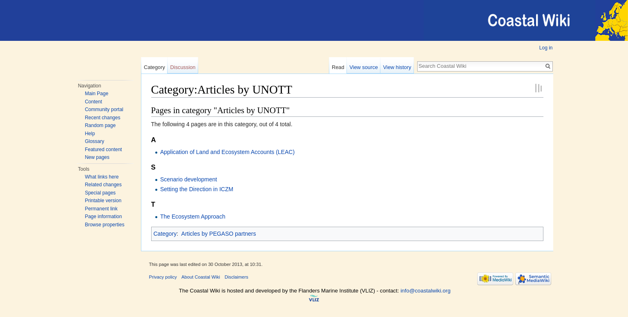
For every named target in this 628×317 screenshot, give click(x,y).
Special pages (100, 193)
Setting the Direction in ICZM (196, 189)
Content (93, 102)
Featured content (103, 149)
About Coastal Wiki (200, 277)
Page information (103, 216)
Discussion (183, 67)
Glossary (94, 141)
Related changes (103, 185)
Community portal (104, 109)
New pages (97, 157)
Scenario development (188, 179)
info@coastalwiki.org (425, 291)
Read (338, 67)
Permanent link (101, 209)
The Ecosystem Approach (193, 216)
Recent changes (103, 118)
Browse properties (105, 225)
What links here (102, 177)
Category (154, 67)
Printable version (103, 200)
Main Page (96, 93)
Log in (546, 48)
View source (363, 67)
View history (397, 67)
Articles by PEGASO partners (218, 233)
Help (90, 133)
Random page (100, 125)
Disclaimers (236, 277)
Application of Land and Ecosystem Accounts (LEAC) (227, 152)
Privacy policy (163, 277)
